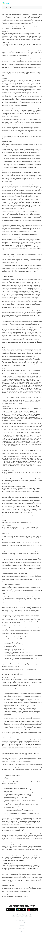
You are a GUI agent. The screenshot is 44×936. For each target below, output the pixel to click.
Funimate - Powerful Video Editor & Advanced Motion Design (6, 3)
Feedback (22, 925)
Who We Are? (22, 923)
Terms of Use (21, 928)
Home (4, 7)
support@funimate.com (26, 522)
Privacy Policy (22, 931)
